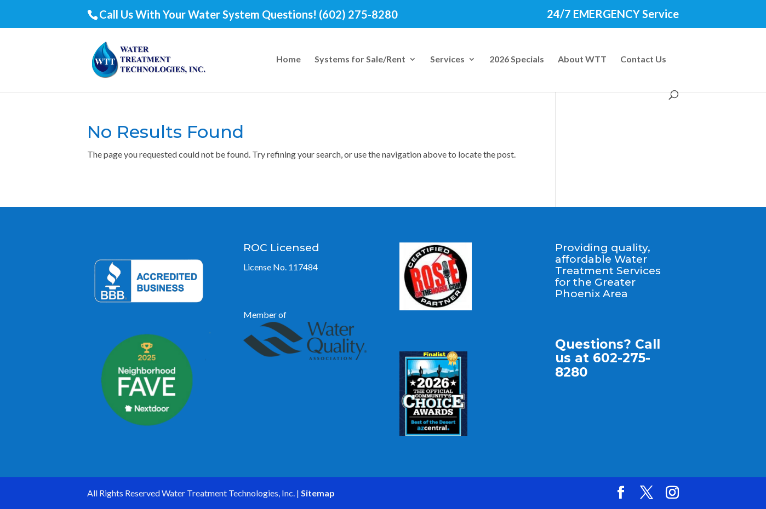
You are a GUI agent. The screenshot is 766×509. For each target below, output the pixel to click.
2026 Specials (516, 59)
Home (288, 59)
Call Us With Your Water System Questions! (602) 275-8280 (248, 14)
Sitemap (318, 493)
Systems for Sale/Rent (360, 59)
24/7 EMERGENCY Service (613, 14)
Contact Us (643, 59)
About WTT (582, 59)
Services (447, 59)
